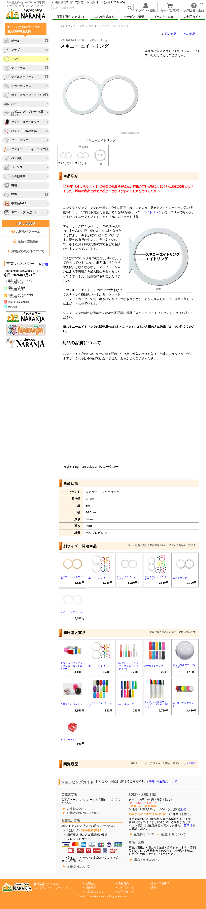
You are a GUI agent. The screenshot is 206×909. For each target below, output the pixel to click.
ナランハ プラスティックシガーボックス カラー (71, 666)
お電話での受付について (25, 251)
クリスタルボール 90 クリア (184, 666)
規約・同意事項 (160, 883)
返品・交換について (147, 859)
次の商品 (189, 34)
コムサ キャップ (125, 704)
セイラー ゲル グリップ (99, 704)
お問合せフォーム (25, 231)
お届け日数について (173, 834)
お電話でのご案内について (84, 813)
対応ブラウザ (126, 891)
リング (93, 26)
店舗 (93, 2)
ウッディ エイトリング (71, 578)
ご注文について (77, 808)
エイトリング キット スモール (155, 578)
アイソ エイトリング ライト (127, 578)
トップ (72, 26)
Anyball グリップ (153, 666)
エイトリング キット (99, 577)
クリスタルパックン (71, 704)
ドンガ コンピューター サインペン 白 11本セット (156, 704)
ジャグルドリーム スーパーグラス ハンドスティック (127, 666)
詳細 (45, 264)
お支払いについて (78, 866)
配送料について (144, 834)
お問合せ (90, 883)
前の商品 (170, 34)
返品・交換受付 (26, 241)
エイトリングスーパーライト (72, 614)
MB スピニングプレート (184, 704)
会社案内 (123, 883)
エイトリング (152, 212)
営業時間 (90, 887)
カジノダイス (67, 740)
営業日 (188, 825)
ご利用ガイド (126, 887)
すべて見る (189, 763)
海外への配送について (163, 781)
